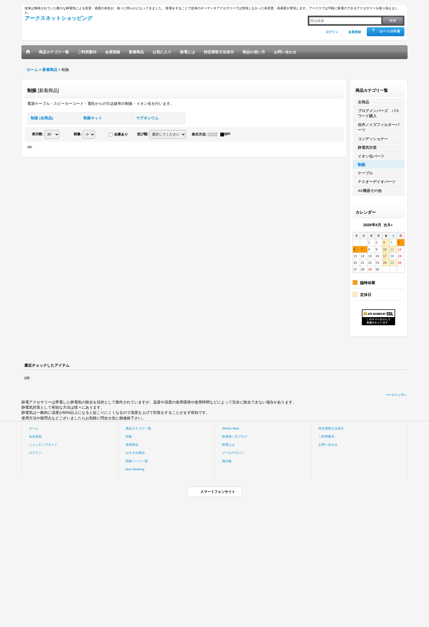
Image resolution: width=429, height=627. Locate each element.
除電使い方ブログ (235, 436)
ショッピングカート (43, 444)
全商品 (363, 102)
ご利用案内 (326, 436)
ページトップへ (396, 394)
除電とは (228, 444)
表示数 (37, 134)
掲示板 (227, 461)
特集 (129, 436)
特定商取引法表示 (331, 428)
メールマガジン (233, 452)
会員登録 (354, 32)
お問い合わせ (328, 444)
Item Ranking (135, 469)
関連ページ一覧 (137, 461)
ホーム (33, 428)
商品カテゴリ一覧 (138, 428)
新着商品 (132, 444)
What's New (230, 428)
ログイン (332, 32)
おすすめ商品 (135, 452)
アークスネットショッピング (58, 18)
